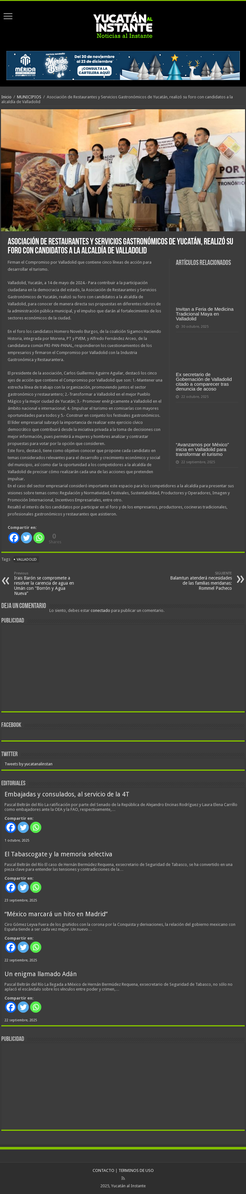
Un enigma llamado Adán (40, 974)
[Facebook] (14, 537)
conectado (100, 610)
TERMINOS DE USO (136, 1170)
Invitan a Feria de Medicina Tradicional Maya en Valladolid (205, 313)
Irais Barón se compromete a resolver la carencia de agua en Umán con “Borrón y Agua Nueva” (47, 583)
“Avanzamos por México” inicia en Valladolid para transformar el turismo (202, 449)
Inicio (6, 97)
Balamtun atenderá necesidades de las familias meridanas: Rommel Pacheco (199, 581)
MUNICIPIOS (29, 97)
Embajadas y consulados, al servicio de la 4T (66, 794)
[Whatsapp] (39, 537)
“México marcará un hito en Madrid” (56, 914)
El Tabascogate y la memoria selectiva (58, 854)
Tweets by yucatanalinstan (28, 764)
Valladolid (27, 559)
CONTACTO (103, 1170)
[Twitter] (26, 537)
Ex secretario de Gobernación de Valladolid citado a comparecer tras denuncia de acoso (204, 381)
